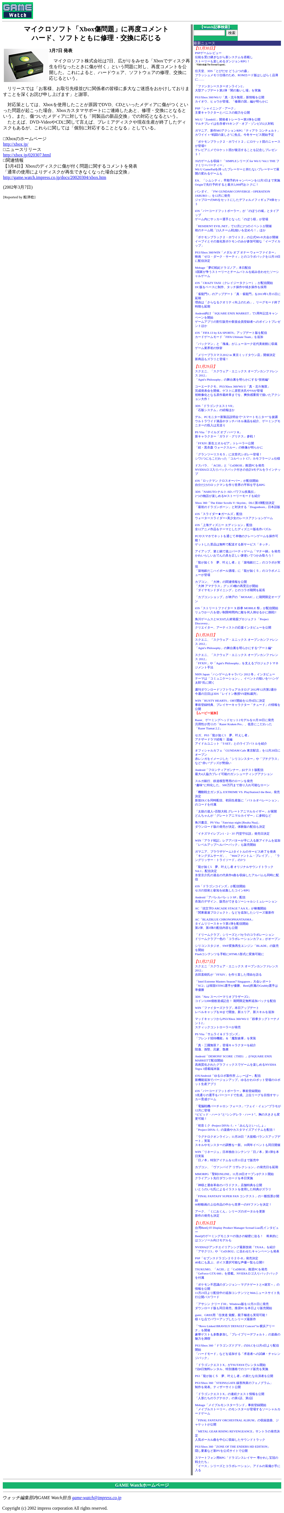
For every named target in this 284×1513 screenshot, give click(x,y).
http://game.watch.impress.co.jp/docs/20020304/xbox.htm (54, 177)
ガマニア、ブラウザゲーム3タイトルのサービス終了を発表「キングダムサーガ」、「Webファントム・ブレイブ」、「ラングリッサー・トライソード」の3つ (237, 855)
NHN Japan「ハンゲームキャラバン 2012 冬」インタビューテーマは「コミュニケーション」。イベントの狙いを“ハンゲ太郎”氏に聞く (237, 678)
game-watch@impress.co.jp (96, 1497)
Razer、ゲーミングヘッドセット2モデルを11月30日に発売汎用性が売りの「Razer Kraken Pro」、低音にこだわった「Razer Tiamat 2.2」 (234, 724)
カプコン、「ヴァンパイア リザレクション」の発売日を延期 (236, 1167)
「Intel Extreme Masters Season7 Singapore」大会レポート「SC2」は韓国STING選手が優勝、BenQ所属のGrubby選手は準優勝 (236, 985)
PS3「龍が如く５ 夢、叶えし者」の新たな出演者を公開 (234, 1376)
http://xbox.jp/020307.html (27, 155)
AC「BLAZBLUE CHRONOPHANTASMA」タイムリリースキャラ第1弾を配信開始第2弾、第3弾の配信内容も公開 (225, 923)
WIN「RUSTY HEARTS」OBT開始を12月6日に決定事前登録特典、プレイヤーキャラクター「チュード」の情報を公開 (237, 705)
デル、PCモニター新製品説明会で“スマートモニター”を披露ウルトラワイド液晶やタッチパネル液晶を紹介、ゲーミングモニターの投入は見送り (237, 421)
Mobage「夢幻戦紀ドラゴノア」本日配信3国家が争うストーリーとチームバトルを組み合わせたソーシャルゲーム (237, 272)
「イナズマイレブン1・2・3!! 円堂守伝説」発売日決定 (232, 833)
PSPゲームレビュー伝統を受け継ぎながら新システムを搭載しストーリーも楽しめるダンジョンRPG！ (224, 57)
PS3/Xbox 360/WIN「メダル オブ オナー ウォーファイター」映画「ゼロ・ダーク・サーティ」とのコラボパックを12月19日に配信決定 (237, 256)
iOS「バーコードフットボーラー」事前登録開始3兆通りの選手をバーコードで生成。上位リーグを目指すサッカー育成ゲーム (237, 1095)
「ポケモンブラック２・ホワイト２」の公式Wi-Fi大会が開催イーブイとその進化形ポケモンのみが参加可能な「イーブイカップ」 (237, 241)
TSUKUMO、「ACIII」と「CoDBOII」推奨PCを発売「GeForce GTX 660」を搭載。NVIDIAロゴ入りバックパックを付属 (236, 1273)
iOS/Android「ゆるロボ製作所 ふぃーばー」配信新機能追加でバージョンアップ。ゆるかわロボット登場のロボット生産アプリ (237, 1080)
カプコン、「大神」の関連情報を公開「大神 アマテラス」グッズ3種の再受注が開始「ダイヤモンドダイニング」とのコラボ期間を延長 (230, 586)
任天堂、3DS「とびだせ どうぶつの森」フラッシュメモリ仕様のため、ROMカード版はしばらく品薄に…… (236, 75)
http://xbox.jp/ (15, 144)
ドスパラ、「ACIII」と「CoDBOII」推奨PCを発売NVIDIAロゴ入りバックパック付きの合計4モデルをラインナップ (238, 469)
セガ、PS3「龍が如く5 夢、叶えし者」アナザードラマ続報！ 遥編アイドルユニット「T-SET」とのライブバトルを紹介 (231, 739)
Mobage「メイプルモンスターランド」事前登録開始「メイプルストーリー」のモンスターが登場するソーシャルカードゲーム (237, 1409)
